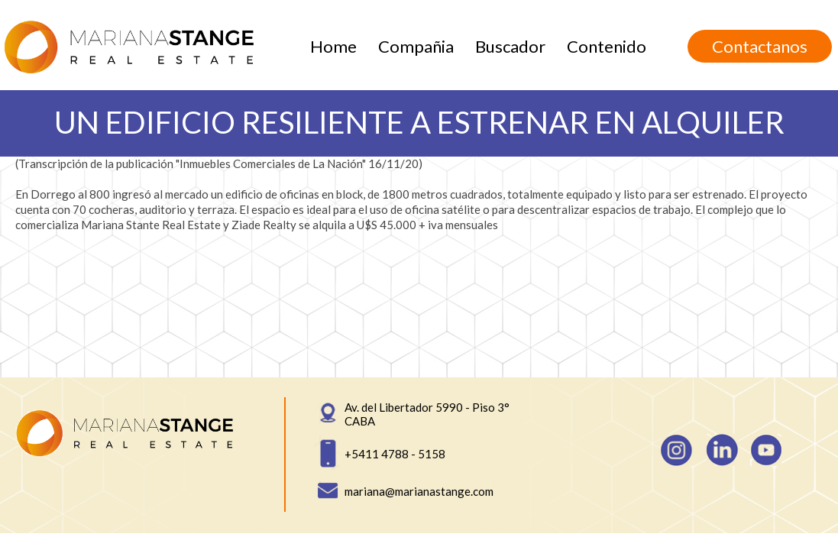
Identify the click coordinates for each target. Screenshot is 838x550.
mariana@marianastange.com (419, 491)
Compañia (416, 46)
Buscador (510, 46)
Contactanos (759, 46)
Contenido (606, 46)
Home (333, 46)
